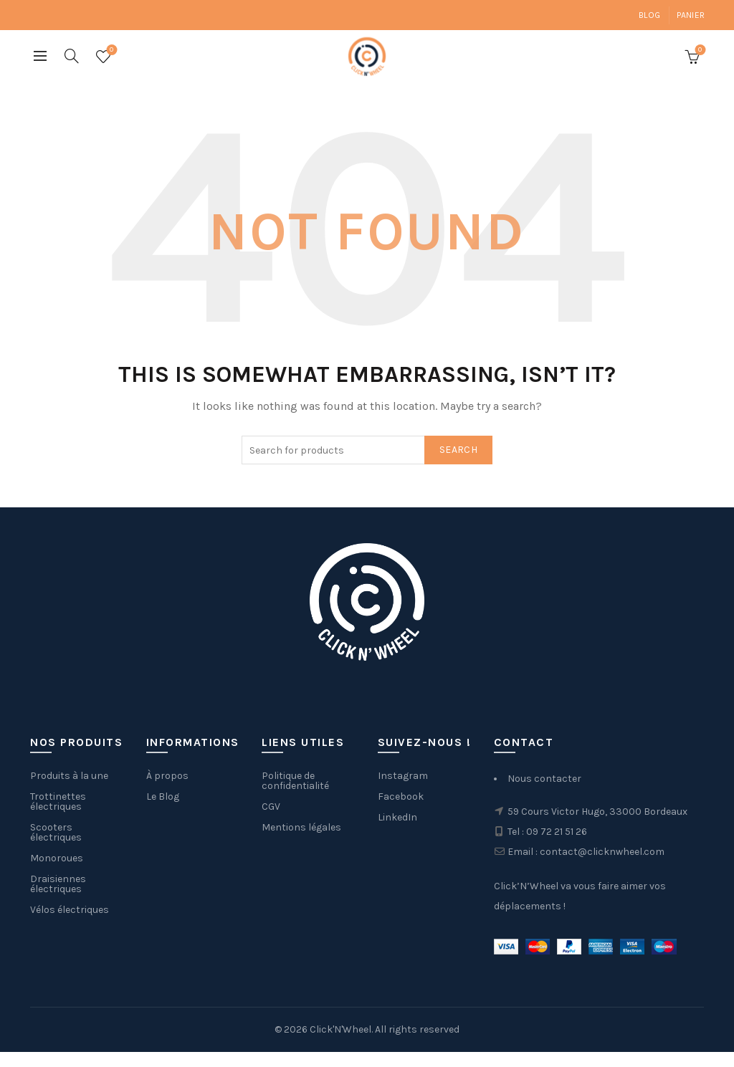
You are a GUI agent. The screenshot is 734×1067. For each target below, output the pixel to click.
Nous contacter (544, 794)
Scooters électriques (56, 847)
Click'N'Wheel (340, 1044)
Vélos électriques (69, 925)
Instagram (403, 791)
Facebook (401, 811)
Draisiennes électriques (58, 899)
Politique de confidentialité (295, 796)
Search (458, 465)
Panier (691, 15)
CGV (271, 821)
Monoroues (56, 873)
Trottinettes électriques (58, 816)
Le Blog (162, 811)
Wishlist (110, 58)
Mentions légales (301, 842)
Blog (649, 15)
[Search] (71, 64)
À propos (167, 791)
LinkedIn (397, 832)
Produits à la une (69, 791)
